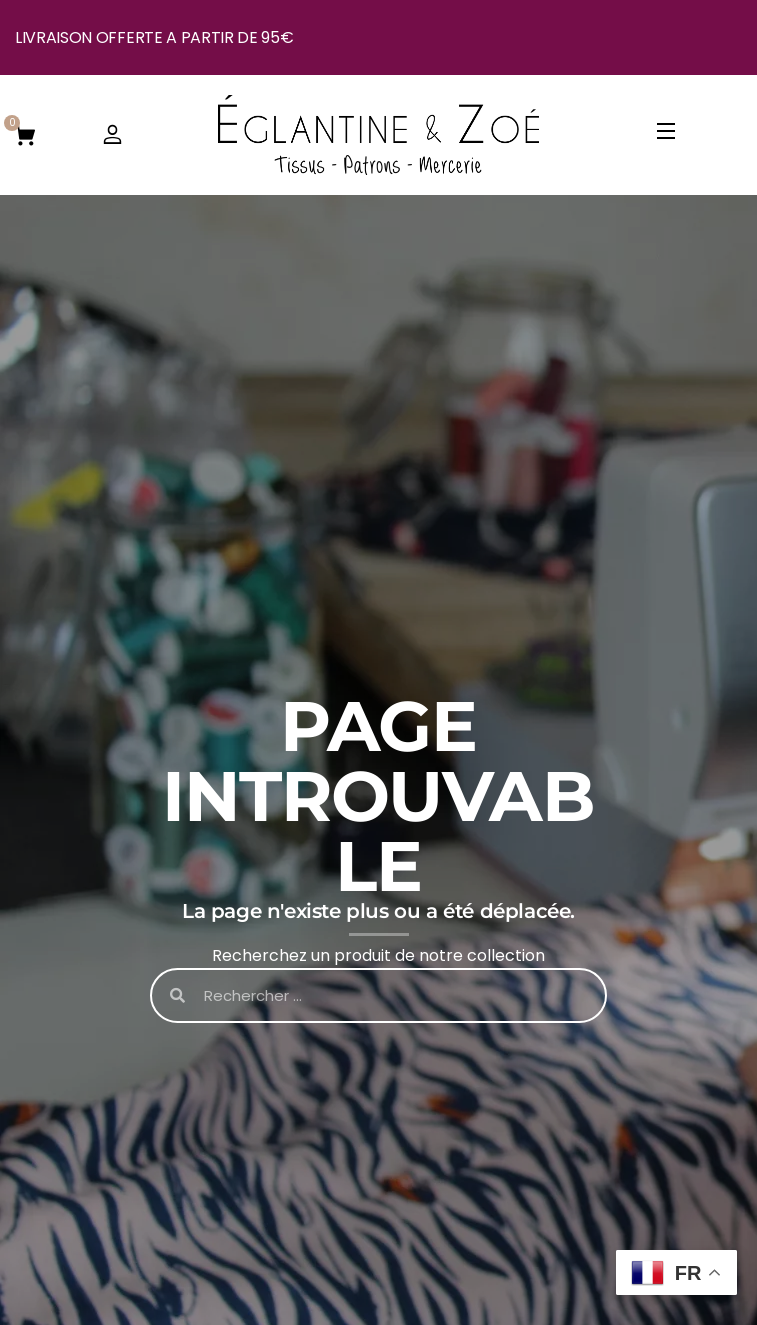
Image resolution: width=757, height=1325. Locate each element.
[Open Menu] (667, 134)
